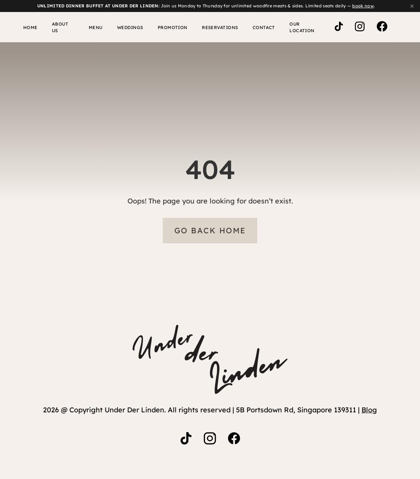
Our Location (297, 27)
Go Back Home (210, 231)
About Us (59, 27)
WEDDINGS (125, 27)
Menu (91, 27)
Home (26, 27)
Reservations (213, 27)
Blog (369, 410)
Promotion (166, 27)
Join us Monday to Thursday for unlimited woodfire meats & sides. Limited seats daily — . (206, 6)
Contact (255, 27)
